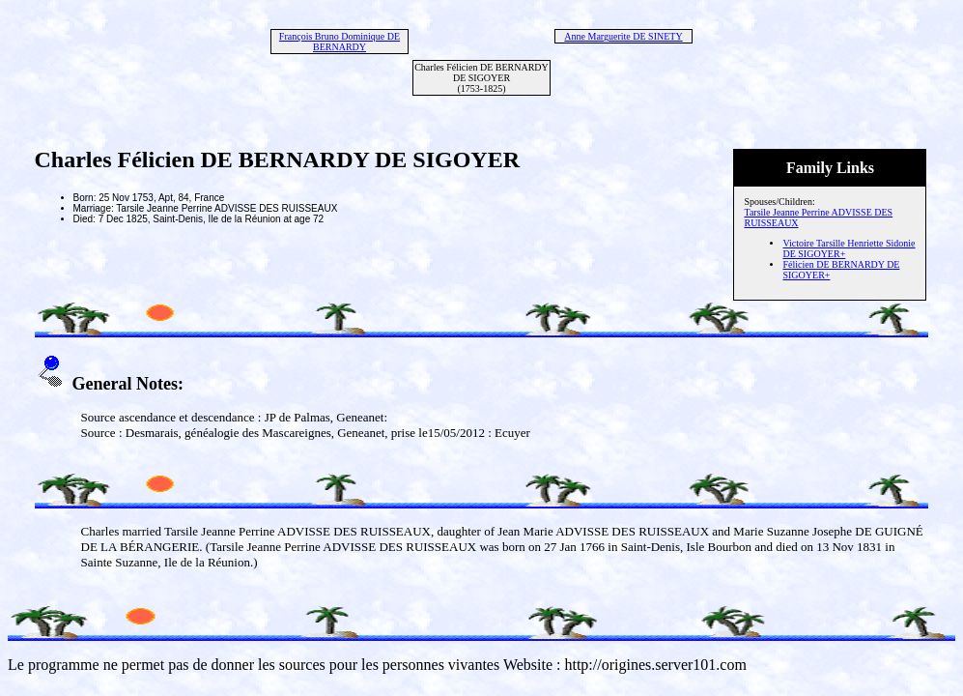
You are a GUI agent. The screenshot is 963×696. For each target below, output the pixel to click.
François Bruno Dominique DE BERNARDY (339, 41)
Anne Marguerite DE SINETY (623, 36)
